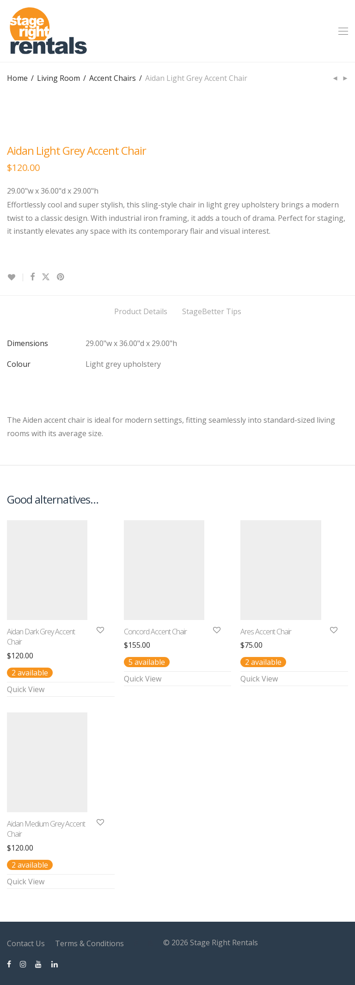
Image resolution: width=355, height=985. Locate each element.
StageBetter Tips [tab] (211, 311)
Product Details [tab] (140, 311)
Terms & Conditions (89, 943)
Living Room (58, 78)
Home (17, 78)
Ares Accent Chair (265, 631)
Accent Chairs (112, 78)
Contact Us (26, 943)
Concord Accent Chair (155, 631)
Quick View (25, 689)
